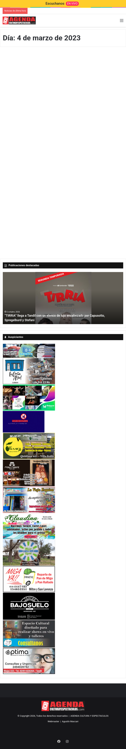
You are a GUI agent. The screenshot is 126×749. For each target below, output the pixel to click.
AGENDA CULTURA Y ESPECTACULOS (89, 716)
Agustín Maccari (70, 721)
